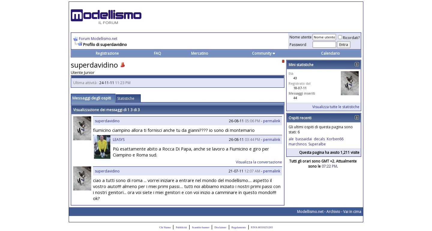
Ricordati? (349, 37)
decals (319, 138)
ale (291, 138)
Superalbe (317, 144)
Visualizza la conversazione (259, 162)
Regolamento (239, 227)
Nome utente (301, 37)
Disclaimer (220, 227)
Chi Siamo (165, 227)
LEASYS (118, 139)
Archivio (333, 211)
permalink (271, 120)
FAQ (157, 53)
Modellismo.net (310, 211)
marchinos (298, 144)
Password (298, 44)
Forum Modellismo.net (98, 38)
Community (264, 53)
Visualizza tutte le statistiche (335, 106)
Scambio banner (200, 227)
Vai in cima (352, 211)
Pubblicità (181, 227)
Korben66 (335, 138)
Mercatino (199, 53)
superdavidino (107, 120)
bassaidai (304, 138)
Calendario (330, 53)
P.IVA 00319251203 (262, 227)
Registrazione (107, 53)
